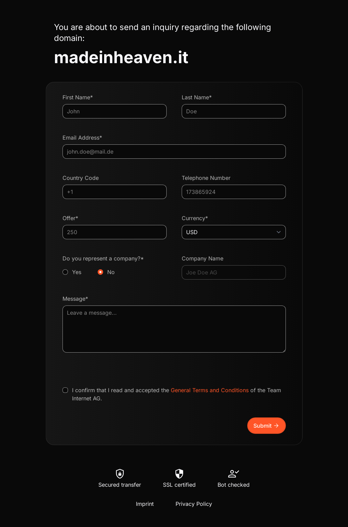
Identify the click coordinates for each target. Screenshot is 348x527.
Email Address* (82, 137)
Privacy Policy (194, 503)
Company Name (202, 258)
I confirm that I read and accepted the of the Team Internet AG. (176, 394)
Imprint (145, 503)
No (111, 272)
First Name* (77, 97)
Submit (266, 425)
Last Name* (197, 97)
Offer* (70, 218)
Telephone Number (206, 177)
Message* (75, 298)
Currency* (195, 218)
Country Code (80, 177)
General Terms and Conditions (210, 390)
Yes (76, 272)
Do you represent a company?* (114, 265)
